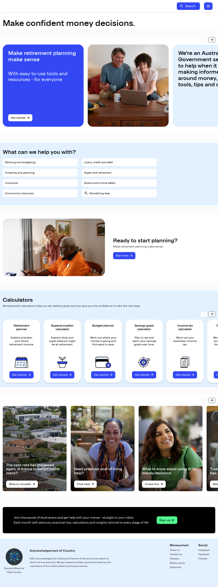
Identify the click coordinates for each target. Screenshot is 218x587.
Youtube (202, 558)
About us (175, 550)
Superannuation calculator (62, 327)
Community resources (19, 193)
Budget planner (103, 325)
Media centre (177, 563)
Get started (18, 117)
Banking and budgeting (20, 162)
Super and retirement (98, 172)
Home (35, 6)
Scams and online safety (99, 183)
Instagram (204, 550)
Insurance (11, 183)
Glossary (175, 558)
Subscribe (175, 567)
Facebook (203, 554)
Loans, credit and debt (98, 162)
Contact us (176, 554)
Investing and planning (20, 172)
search (182, 6)
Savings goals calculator (144, 327)
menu (208, 6)
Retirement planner (21, 327)
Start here (122, 255)
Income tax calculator (185, 327)
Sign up (164, 520)
